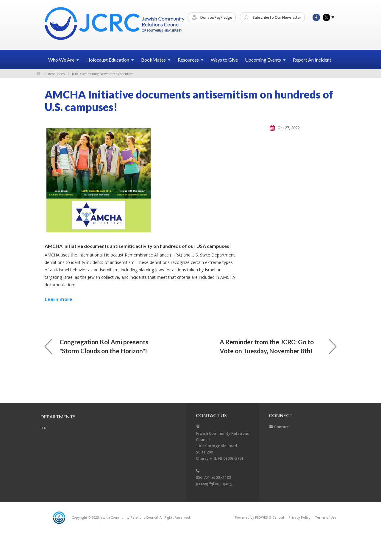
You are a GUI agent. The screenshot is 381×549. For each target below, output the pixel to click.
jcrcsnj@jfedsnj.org (214, 483)
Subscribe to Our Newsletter (272, 17)
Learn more (58, 299)
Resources (56, 73)
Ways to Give (224, 59)
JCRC (44, 428)
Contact (281, 426)
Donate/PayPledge (212, 17)
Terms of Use (325, 517)
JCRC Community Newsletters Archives (102, 73)
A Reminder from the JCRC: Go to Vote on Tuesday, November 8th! (278, 346)
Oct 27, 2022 (284, 128)
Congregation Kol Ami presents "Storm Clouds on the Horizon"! (97, 346)
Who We (63, 59)
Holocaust (110, 59)
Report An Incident (312, 59)
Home (38, 74)
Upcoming (265, 59)
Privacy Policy (299, 517)
